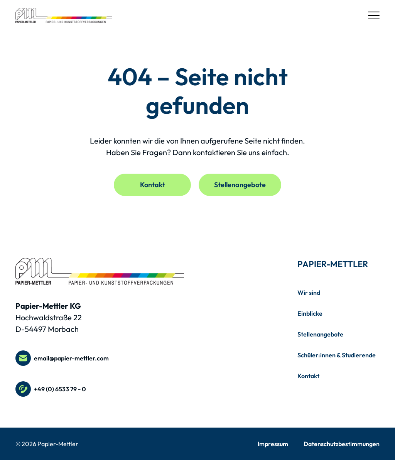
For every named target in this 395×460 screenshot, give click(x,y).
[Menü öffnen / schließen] (374, 15)
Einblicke (309, 313)
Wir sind (308, 292)
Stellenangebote (240, 184)
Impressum (273, 444)
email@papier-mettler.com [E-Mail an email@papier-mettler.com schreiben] (62, 358)
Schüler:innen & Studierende (336, 355)
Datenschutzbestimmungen (342, 444)
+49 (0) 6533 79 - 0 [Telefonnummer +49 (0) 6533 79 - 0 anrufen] (50, 389)
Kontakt (152, 184)
